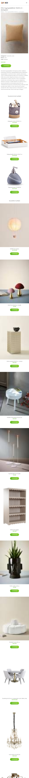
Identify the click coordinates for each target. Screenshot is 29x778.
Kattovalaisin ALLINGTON (14, 754)
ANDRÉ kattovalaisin (14, 248)
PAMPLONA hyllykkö (14, 529)
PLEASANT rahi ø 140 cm (14, 642)
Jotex (13, 55)
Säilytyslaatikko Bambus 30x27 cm (14, 154)
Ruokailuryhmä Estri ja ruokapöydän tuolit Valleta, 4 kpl (14, 698)
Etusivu (2, 11)
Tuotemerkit (8, 55)
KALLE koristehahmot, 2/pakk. (14, 305)
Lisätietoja (6, 65)
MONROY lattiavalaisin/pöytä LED (14, 417)
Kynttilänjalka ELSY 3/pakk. (15, 473)
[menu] (26, 3)
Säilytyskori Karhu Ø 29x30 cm (14, 121)
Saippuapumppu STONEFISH (14, 187)
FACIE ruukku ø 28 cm (14, 586)
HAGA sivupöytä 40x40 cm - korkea (14, 361)
